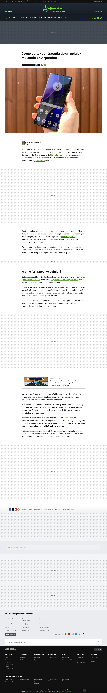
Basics (30, 509)
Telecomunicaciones (45, 624)
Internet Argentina (44, 627)
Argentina (8, 627)
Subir (97, 649)
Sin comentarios (29, 65)
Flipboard (42, 65)
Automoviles (25, 627)
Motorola (54, 155)
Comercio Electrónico (11, 624)
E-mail (45, 65)
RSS (79, 633)
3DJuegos (22, 657)
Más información (66, 691)
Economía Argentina (11, 630)
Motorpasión (65, 657)
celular (69, 149)
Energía (21, 18)
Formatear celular (69, 509)
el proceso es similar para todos (64, 279)
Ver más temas (10, 635)
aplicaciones (39, 160)
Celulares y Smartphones (26, 619)
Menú (10, 11)
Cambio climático (44, 630)
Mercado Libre (26, 630)
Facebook (89, 18)
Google (66, 418)
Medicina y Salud (50, 18)
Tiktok (101, 18)
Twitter (92, 18)
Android (37, 509)
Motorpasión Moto (67, 660)
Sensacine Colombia (37, 682)
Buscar (98, 642)
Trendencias (80, 657)
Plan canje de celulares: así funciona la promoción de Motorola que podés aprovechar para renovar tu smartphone (66, 383)
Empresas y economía (45, 619)
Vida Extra (22, 660)
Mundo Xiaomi (9, 668)
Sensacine (37, 657)
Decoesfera (80, 660)
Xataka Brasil (9, 682)
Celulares (12, 18)
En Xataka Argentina (55, 378)
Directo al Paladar (53, 657)
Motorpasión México (65, 680)
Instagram (95, 18)
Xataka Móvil (8, 660)
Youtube (98, 18)
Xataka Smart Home (9, 665)
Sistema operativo (48, 509)
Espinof (36, 660)
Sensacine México (39, 679)
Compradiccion (81, 662)
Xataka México (9, 679)
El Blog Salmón (95, 657)
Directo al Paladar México (53, 680)
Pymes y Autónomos (94, 660)
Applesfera (8, 662)
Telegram (76, 633)
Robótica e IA (9, 619)
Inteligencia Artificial (34, 18)
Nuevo (97, 11)
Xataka (7, 657)
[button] (34, 142)
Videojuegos (62, 18)
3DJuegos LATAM (24, 679)
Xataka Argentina (53, 9)
